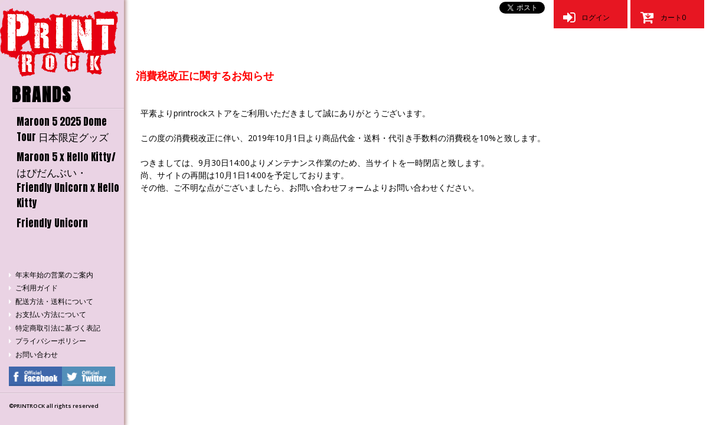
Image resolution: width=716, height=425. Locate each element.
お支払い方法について (50, 314)
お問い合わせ (36, 354)
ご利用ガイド (36, 288)
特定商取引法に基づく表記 (57, 328)
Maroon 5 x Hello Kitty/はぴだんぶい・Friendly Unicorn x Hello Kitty (68, 180)
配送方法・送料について (54, 301)
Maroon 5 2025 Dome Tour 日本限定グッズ (63, 129)
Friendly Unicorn (52, 223)
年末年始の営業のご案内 (54, 275)
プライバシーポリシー (50, 341)
